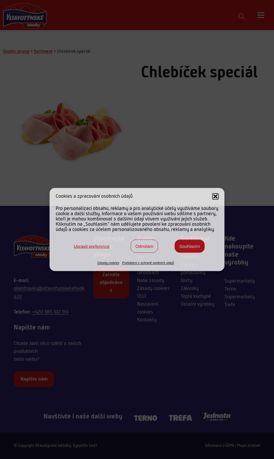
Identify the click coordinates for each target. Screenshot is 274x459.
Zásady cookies (108, 263)
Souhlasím (189, 245)
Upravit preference (92, 245)
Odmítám (144, 245)
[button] (215, 196)
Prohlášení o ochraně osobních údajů (148, 263)
